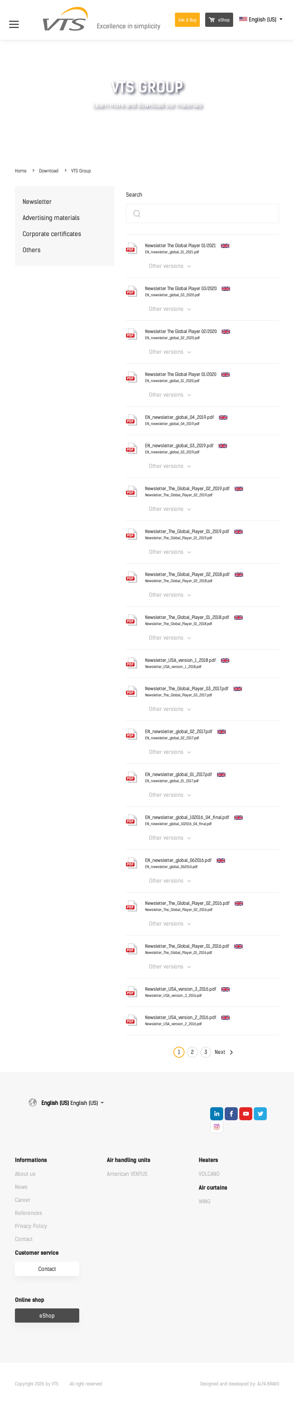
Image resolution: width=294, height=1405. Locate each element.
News (21, 1187)
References (28, 1213)
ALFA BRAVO (268, 1384)
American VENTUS (127, 1174)
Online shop (29, 1300)
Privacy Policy (31, 1226)
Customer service (37, 1253)
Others (32, 250)
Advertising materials (51, 218)
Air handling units (128, 1160)
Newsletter (37, 201)
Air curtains (213, 1188)
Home (20, 171)
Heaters (208, 1160)
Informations (31, 1160)
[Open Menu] (17, 19)
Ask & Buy (187, 20)
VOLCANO (209, 1174)
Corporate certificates (52, 234)
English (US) (258, 19)
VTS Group (81, 171)
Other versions (166, 266)
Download (49, 171)
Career (23, 1200)
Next (220, 1052)
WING (205, 1201)
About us (25, 1174)
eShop (219, 20)
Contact (24, 1239)
